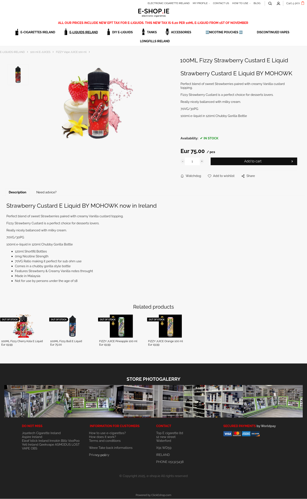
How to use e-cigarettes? (107, 433)
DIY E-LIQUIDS (122, 32)
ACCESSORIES (181, 32)
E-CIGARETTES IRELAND (37, 32)
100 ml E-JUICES (40, 52)
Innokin (54, 441)
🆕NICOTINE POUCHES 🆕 (224, 32)
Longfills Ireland (155, 41)
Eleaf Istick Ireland (35, 441)
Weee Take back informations (111, 448)
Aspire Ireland (32, 437)
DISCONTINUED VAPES (273, 32)
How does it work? (102, 437)
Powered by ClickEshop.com (153, 495)
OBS (34, 449)
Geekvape (46, 445)
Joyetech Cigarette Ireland (41, 433)
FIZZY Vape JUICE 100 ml (71, 52)
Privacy (99, 455)
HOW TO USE (240, 3)
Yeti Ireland (30, 445)
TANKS (152, 32)
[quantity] (192, 161)
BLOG (256, 3)
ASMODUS (63, 445)
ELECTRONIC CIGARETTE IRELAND (169, 3)
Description (17, 192)
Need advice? (46, 192)
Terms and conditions (105, 441)
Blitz (64, 441)
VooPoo (74, 441)
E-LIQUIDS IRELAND (84, 32)
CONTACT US (221, 3)
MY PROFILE (200, 3)
